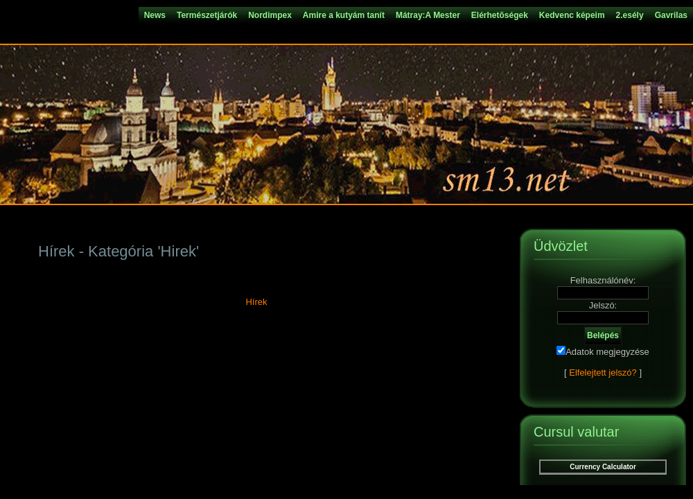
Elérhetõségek (499, 15)
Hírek (256, 302)
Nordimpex (270, 15)
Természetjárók (207, 15)
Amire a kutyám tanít (344, 15)
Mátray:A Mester (428, 15)
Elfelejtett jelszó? (603, 372)
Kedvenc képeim (572, 15)
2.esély (630, 15)
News (155, 15)
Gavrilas (671, 15)
